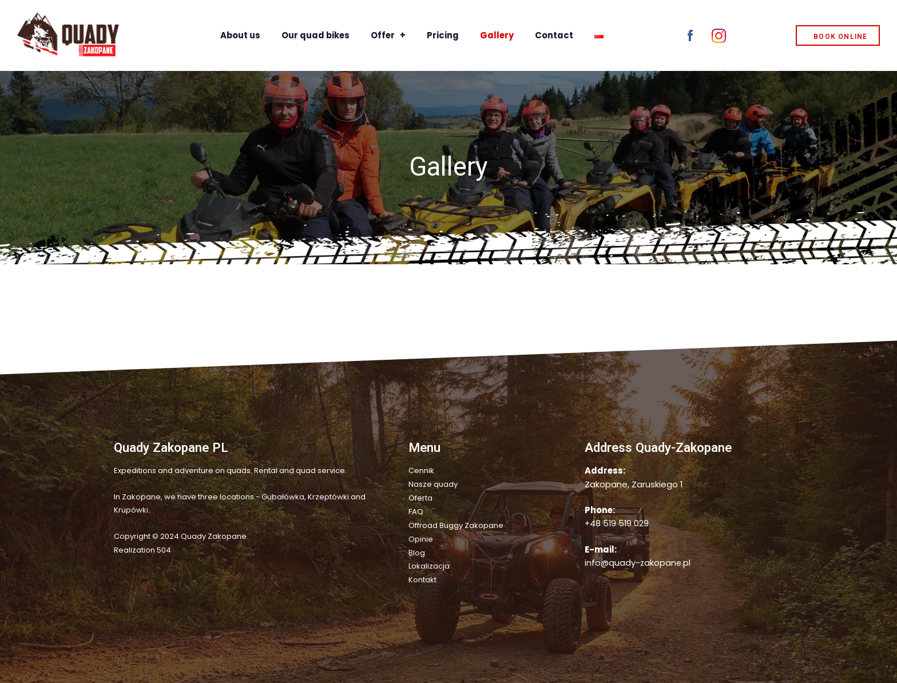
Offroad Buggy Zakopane (455, 523)
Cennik (421, 470)
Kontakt (422, 576)
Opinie (420, 536)
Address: (605, 470)
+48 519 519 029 (617, 523)
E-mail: (601, 549)
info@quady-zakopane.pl (638, 563)
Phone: (600, 510)
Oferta (420, 497)
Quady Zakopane (214, 536)
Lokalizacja (429, 563)
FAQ (415, 510)
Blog (416, 550)
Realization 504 (142, 550)
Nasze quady (433, 484)
